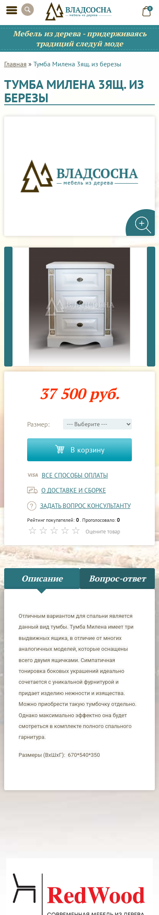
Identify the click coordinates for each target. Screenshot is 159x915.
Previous (8, 306)
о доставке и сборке (73, 490)
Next (151, 306)
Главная (15, 64)
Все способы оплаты (75, 475)
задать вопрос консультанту (85, 506)
